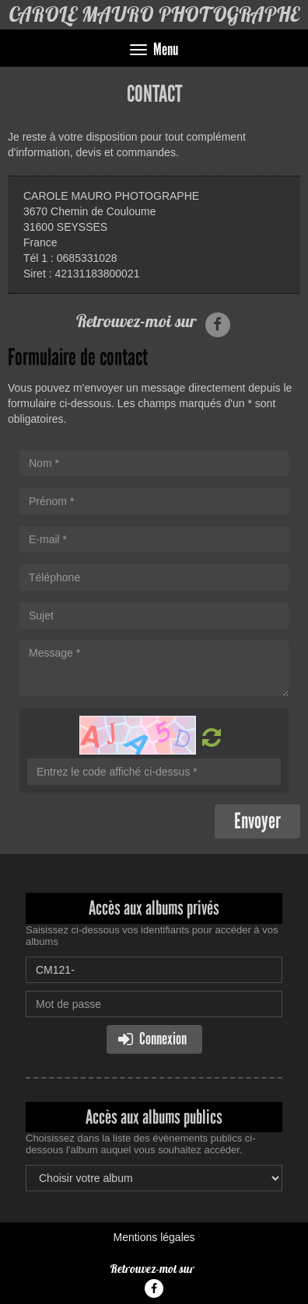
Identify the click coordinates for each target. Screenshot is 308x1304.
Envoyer (257, 821)
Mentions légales (153, 1237)
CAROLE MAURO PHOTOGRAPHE (154, 14)
